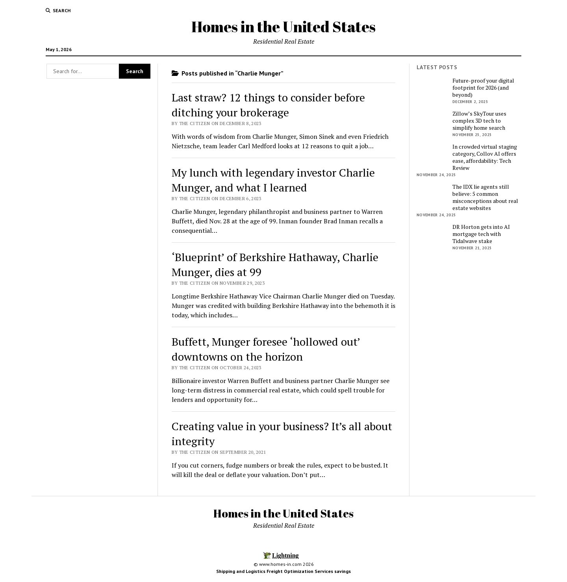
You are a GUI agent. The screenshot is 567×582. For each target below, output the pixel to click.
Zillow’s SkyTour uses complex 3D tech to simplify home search (479, 120)
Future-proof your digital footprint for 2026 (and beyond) (483, 87)
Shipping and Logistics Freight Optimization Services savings (283, 571)
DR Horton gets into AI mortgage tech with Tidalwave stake (481, 234)
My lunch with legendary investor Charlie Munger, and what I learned (273, 180)
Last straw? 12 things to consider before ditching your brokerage (268, 105)
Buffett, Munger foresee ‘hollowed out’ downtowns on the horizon (266, 349)
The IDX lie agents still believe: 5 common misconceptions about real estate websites (485, 197)
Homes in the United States (283, 27)
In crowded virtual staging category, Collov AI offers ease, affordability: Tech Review (484, 157)
